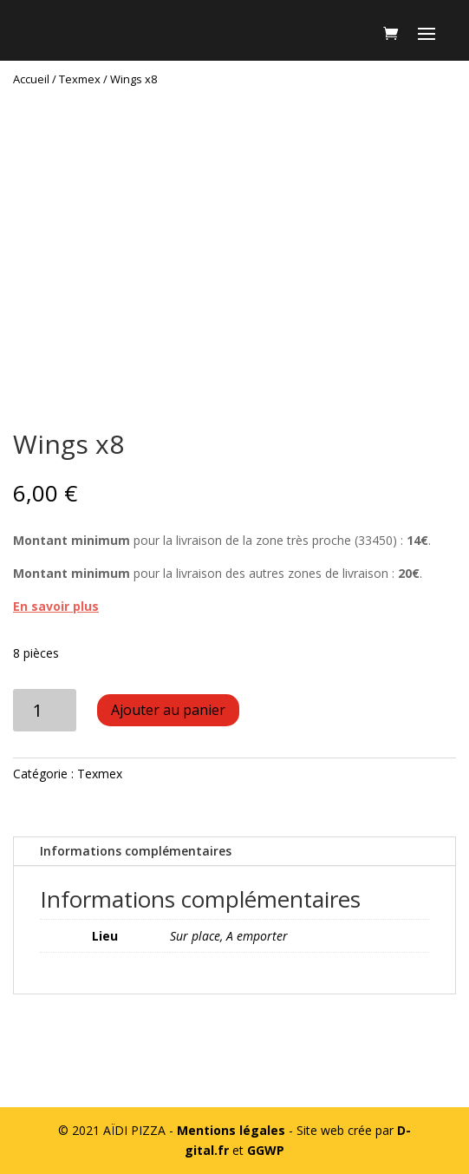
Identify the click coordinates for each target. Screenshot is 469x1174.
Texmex (80, 79)
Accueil (31, 79)
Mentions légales (231, 1130)
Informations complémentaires (135, 851)
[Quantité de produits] (44, 710)
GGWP (265, 1150)
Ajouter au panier (168, 709)
